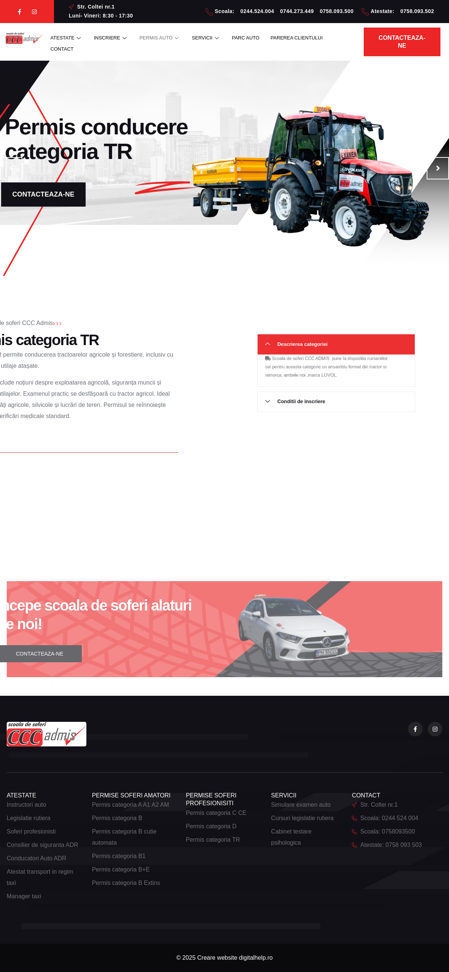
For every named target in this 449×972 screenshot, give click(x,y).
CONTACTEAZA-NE (43, 194)
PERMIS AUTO (160, 38)
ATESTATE (67, 38)
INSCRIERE (111, 38)
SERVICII (206, 38)
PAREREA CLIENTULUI (297, 38)
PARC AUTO (245, 38)
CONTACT (62, 49)
